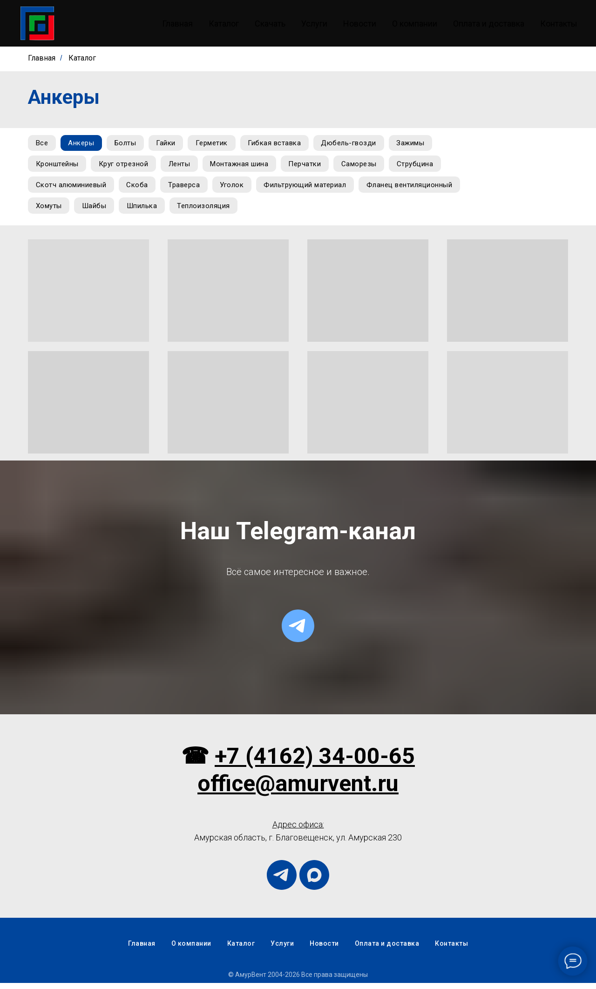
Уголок (239, 188)
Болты (131, 144)
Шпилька (255, 211)
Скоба (141, 188)
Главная (177, 23)
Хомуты (158, 211)
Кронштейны (58, 166)
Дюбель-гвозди (363, 144)
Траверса (189, 188)
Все (43, 144)
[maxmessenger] (314, 881)
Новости (359, 23)
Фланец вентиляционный (80, 211)
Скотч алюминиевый (72, 188)
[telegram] (298, 632)
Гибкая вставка (286, 144)
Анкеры (85, 144)
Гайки (173, 144)
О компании (414, 23)
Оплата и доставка (488, 23)
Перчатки (314, 166)
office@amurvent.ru (298, 789)
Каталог (224, 23)
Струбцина (429, 166)
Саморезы (371, 166)
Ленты (185, 166)
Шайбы (206, 211)
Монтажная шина (247, 166)
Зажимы (427, 144)
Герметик (222, 144)
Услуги (314, 23)
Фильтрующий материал (315, 188)
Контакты (558, 23)
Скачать (270, 23)
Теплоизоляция (319, 211)
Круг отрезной (127, 166)
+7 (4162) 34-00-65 (315, 762)
